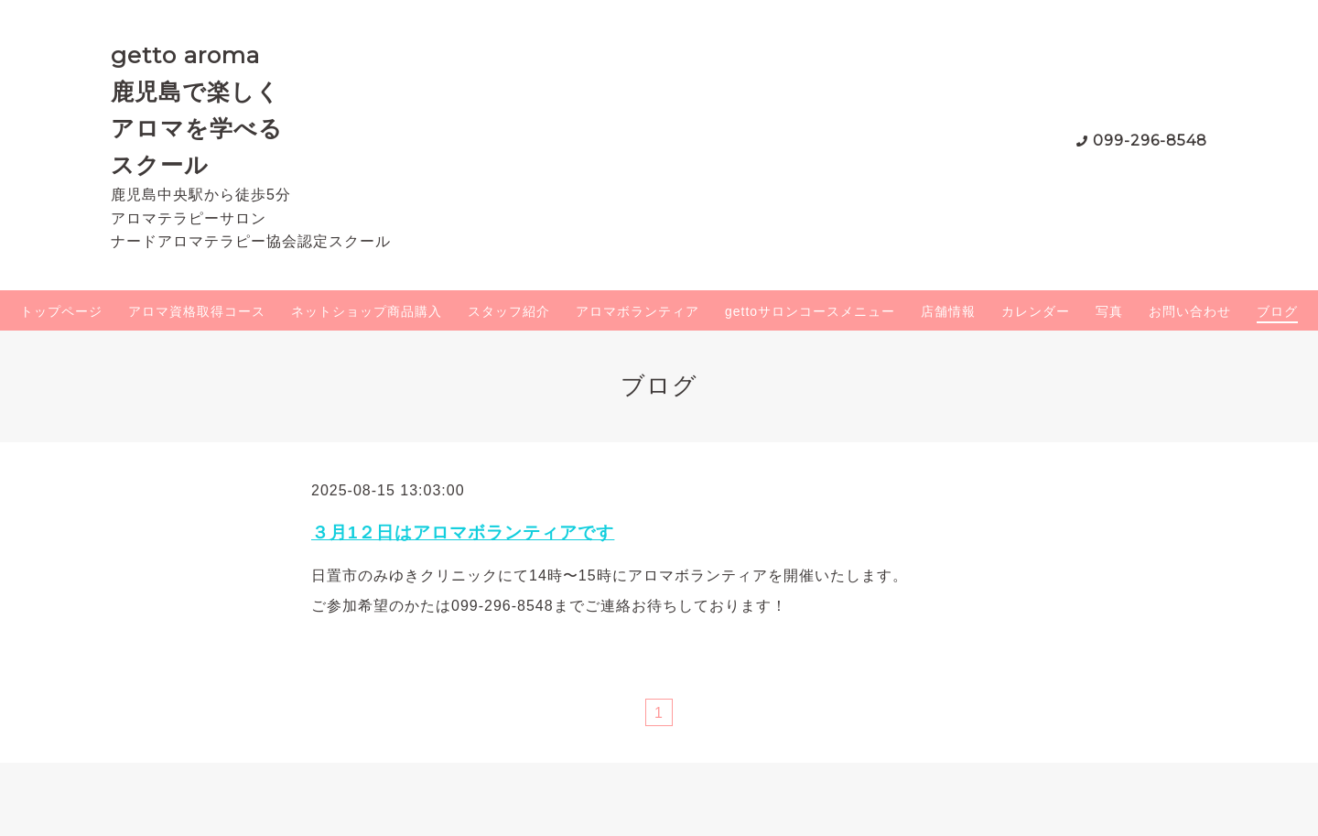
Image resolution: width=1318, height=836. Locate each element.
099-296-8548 (1150, 140)
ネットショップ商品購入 (366, 311)
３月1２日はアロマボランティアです (462, 532)
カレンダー (1035, 311)
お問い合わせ (1190, 311)
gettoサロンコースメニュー (810, 311)
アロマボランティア (637, 311)
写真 (1109, 311)
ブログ (1277, 311)
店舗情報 (948, 311)
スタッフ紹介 (509, 311)
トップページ (61, 311)
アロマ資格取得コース (196, 311)
